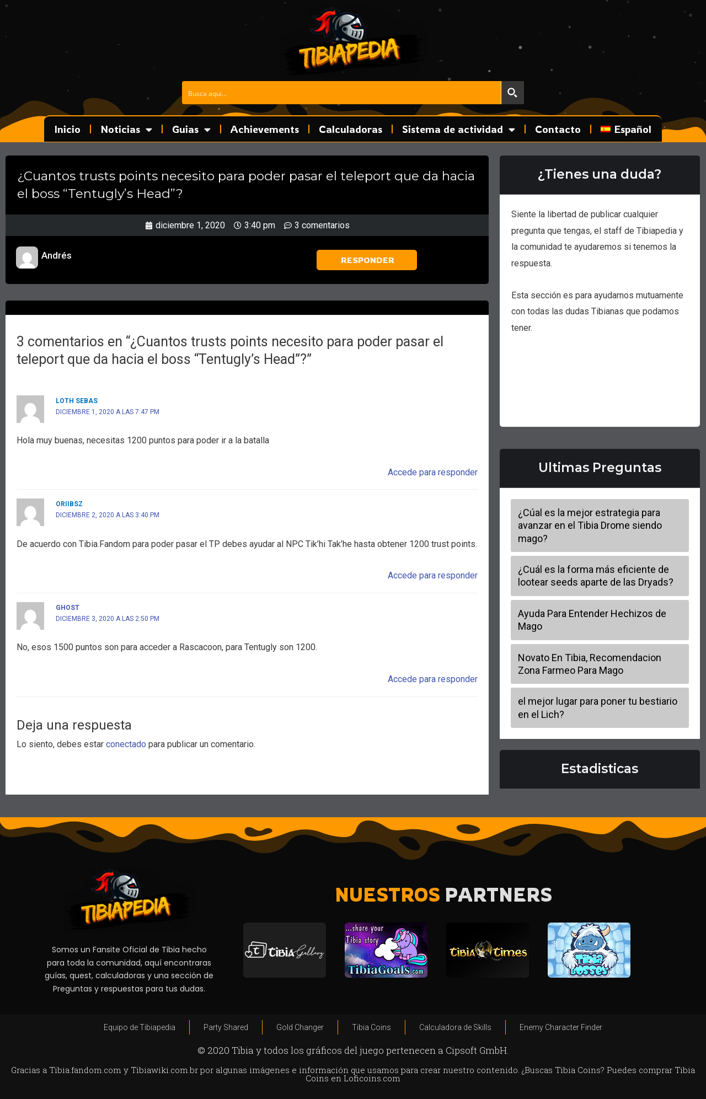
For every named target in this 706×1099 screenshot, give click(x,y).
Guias (191, 129)
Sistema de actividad (458, 129)
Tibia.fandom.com (85, 1069)
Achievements (265, 129)
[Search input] (342, 93)
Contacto (558, 129)
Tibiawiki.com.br (164, 1069)
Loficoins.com (372, 1078)
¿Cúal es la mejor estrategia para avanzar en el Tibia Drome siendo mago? (590, 525)
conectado (126, 744)
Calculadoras (350, 129)
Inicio (68, 129)
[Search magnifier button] (512, 92)
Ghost (67, 608)
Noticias (126, 129)
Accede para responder (433, 472)
